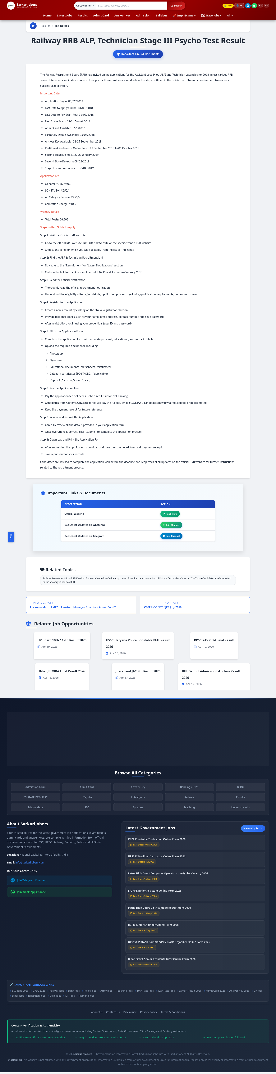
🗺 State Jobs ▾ (211, 15)
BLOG (240, 790)
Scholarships (35, 810)
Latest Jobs (64, 15)
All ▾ (230, 15)
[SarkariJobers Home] (22, 6)
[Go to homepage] (33, 25)
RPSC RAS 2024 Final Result (214, 642)
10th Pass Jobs (145, 992)
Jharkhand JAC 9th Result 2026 (138, 673)
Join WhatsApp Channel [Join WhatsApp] (29, 894)
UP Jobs (258, 992)
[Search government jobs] (130, 6)
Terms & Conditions (173, 1014)
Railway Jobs (56, 992)
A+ (259, 5)
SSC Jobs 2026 (20, 992)
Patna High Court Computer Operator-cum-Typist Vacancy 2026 (168, 876)
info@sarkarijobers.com (30, 864)
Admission (143, 15)
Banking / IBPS (189, 790)
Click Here (168, 514)
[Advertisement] (138, 740)
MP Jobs (70, 997)
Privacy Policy (148, 1014)
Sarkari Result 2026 (190, 992)
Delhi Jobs (55, 997)
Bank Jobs (74, 992)
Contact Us (113, 1014)
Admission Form (35, 790)
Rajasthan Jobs (36, 997)
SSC (87, 810)
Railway (189, 800)
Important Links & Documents (138, 54)
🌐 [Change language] (238, 5)
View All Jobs (253, 830)
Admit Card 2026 (215, 992)
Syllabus (161, 15)
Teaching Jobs (125, 992)
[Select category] (83, 6)
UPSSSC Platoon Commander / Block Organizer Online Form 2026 (169, 945)
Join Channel (170, 526)
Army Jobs (106, 992)
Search (175, 5)
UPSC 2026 (39, 992)
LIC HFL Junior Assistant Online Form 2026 (154, 893)
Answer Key (122, 15)
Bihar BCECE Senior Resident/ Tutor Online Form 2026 (162, 962)
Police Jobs (90, 992)
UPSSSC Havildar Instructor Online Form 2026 (157, 859)
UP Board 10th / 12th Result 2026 (62, 642)
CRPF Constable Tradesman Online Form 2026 (157, 842)
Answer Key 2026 (239, 992)
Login (225, 5)
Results (83, 15)
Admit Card (101, 15)
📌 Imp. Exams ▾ (184, 15)
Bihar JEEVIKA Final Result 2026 (62, 673)
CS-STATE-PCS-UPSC (35, 800)
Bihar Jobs (18, 997)
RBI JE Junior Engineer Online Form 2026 (153, 928)
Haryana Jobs (86, 997)
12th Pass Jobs (166, 992)
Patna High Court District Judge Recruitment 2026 (159, 911)
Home (47, 15)
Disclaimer (129, 1014)
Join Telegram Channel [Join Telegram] (28, 882)
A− (266, 5)
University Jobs (240, 810)
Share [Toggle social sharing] (11, 537)
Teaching (189, 810)
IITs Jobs (87, 800)
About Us (97, 1014)
